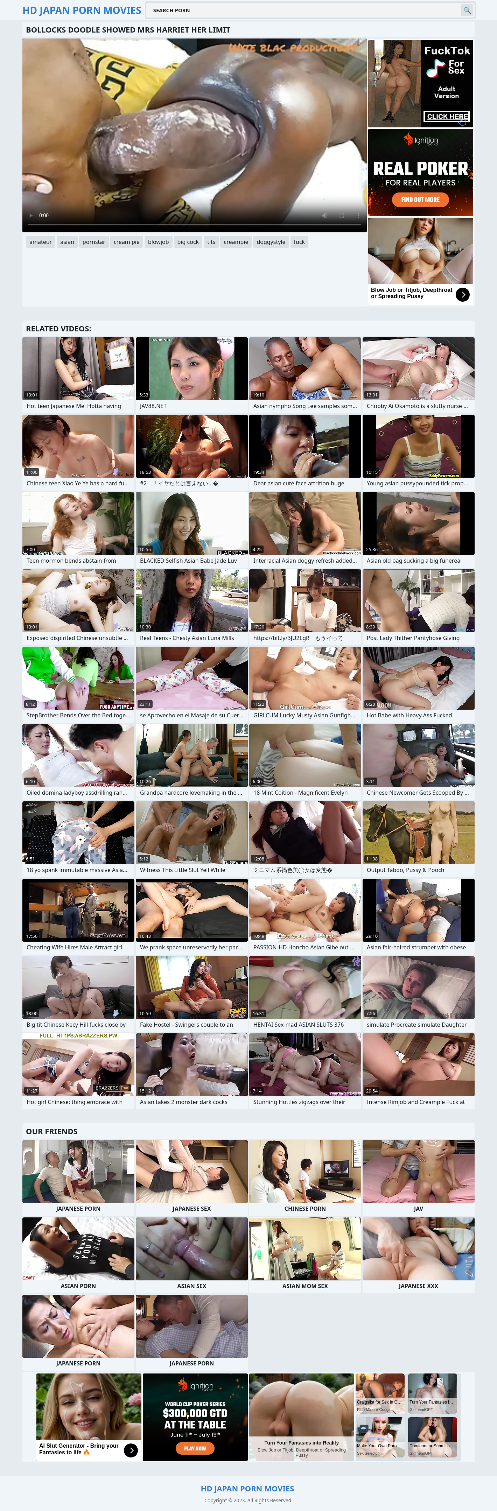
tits (211, 242)
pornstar (94, 242)
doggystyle (271, 242)
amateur (40, 242)
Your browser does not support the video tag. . (194, 135)
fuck (299, 242)
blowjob (158, 242)
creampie (236, 242)
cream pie (127, 242)
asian (67, 242)
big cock (188, 242)
